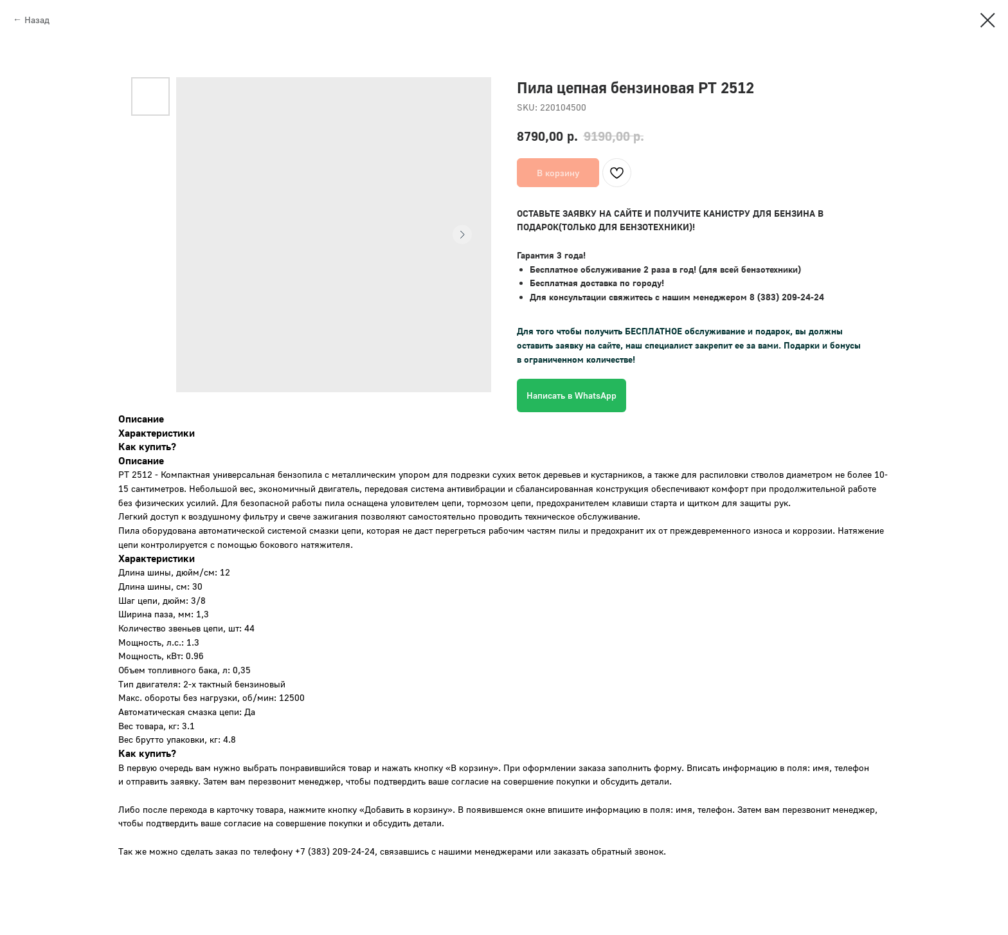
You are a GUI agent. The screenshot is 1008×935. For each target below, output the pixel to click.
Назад (37, 19)
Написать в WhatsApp (571, 395)
